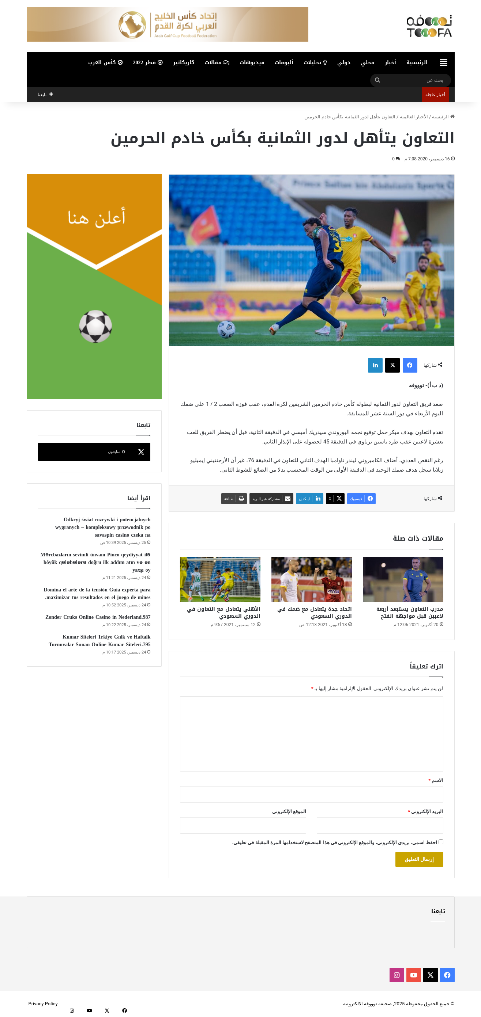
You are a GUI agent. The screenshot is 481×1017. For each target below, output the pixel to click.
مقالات (217, 63)
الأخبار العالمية (414, 116)
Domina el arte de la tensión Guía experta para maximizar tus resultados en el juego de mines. (97, 593)
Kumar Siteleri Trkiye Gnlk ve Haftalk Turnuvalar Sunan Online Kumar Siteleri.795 (99, 641)
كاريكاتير (184, 63)
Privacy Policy (43, 1003)
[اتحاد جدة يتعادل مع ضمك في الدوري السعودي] (311, 579)
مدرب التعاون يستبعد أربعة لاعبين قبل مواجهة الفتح (409, 612)
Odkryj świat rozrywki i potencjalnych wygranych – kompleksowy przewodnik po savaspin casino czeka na (102, 527)
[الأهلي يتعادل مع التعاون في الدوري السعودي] (220, 579)
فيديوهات (252, 63)
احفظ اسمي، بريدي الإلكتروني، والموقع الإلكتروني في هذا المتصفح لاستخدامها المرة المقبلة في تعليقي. (334, 842)
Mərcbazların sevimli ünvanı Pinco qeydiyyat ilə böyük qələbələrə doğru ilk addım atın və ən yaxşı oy (96, 562)
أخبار (390, 63)
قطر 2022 (148, 63)
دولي (343, 63)
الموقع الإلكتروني (289, 811)
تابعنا (438, 911)
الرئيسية (417, 63)
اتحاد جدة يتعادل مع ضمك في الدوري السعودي (314, 612)
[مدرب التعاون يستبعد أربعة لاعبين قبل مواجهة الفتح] (403, 579)
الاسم (435, 780)
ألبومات (284, 63)
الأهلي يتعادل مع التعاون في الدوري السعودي (223, 612)
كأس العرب (105, 63)
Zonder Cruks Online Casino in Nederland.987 (98, 617)
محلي (368, 63)
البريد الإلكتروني (425, 811)
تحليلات (315, 63)
